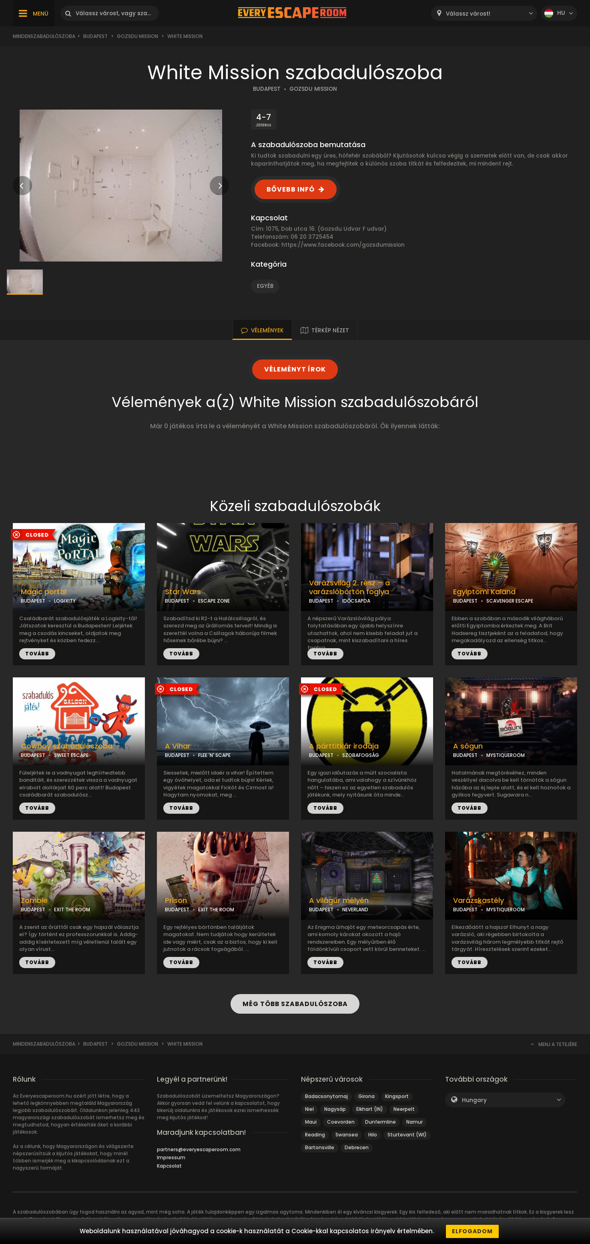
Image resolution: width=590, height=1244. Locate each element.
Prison (176, 900)
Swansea (346, 1134)
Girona (366, 1096)
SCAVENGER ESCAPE (509, 600)
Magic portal (43, 591)
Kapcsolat (169, 1165)
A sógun (468, 746)
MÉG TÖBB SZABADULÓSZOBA (295, 1003)
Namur (414, 1121)
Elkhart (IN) (369, 1109)
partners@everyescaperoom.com (199, 1149)
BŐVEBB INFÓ (291, 189)
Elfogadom (472, 1231)
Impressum (171, 1157)
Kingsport (397, 1096)
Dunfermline (380, 1121)
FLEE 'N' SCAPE (214, 755)
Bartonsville (319, 1147)
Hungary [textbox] (474, 1100)
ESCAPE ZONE (214, 600)
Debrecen (357, 1147)
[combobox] (484, 13)
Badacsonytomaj (326, 1096)
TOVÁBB (37, 653)
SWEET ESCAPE (71, 755)
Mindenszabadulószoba (44, 36)
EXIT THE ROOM (72, 909)
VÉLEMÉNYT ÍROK (295, 369)
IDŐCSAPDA (356, 600)
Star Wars (183, 591)
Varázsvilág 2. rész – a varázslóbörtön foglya (349, 588)
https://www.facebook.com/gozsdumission (343, 245)
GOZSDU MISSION (313, 89)
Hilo (372, 1134)
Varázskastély (478, 900)
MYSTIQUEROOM (505, 755)
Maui (311, 1121)
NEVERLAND (355, 909)
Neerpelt (404, 1109)
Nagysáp (335, 1109)
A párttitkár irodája (344, 746)
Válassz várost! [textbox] (468, 14)
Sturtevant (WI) (407, 1134)
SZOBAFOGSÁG (360, 755)
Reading (315, 1134)
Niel (309, 1109)
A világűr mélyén (339, 900)
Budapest (95, 36)
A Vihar (178, 746)
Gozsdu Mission (137, 36)
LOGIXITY (65, 600)
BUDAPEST (267, 89)
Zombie (34, 900)
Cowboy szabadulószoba (66, 746)
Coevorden (341, 1121)
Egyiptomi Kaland (484, 591)
